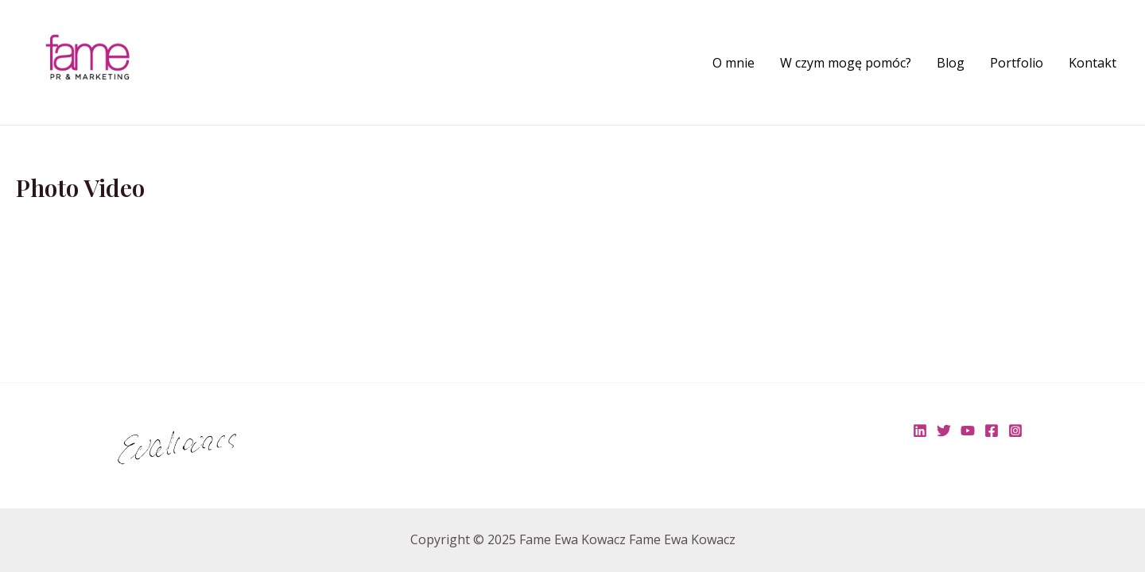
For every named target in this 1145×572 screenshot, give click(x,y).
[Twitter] (944, 430)
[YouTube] (968, 430)
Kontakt (1092, 63)
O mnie (733, 63)
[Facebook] (991, 430)
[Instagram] (1015, 430)
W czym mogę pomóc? (845, 63)
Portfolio (1016, 63)
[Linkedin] (920, 430)
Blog (951, 63)
